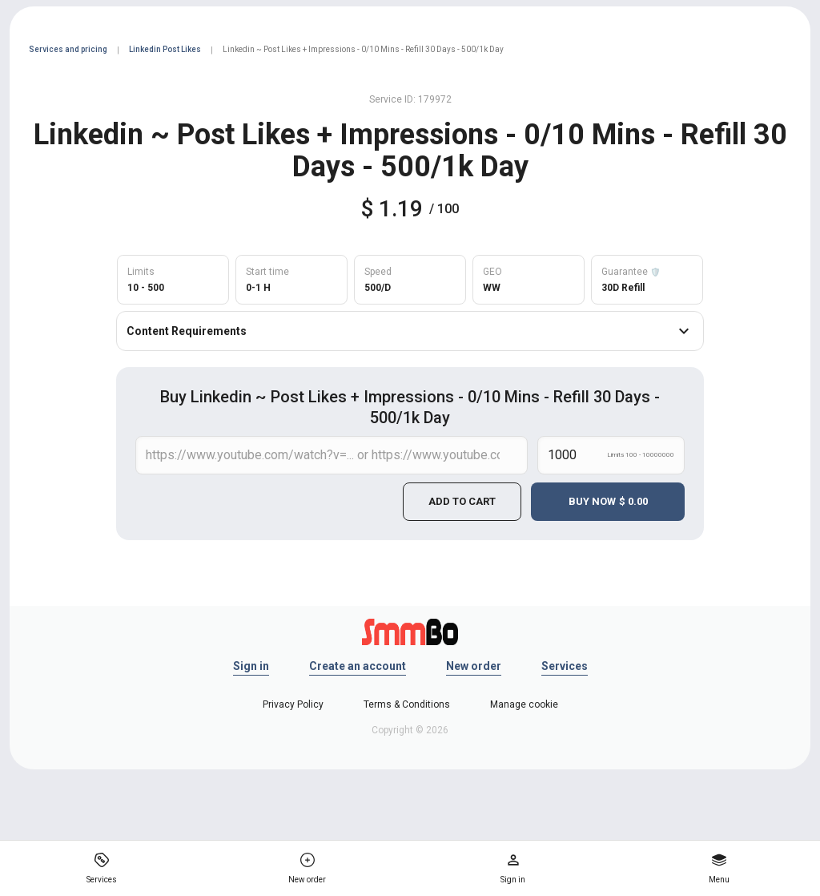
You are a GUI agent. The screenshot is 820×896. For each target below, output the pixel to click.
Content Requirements (410, 331)
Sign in (251, 666)
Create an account (357, 666)
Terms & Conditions (407, 704)
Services (564, 666)
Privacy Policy (293, 704)
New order (473, 666)
